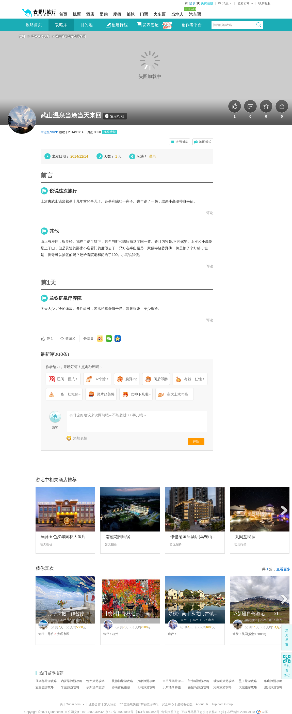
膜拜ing (127, 379)
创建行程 (117, 25)
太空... (120, 620)
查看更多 (283, 569)
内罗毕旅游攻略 (71, 681)
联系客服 (264, 3)
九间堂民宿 (245, 537)
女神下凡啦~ (136, 394)
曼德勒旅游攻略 (122, 681)
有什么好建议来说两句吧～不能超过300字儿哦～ (108, 415)
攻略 (22, 36)
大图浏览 (182, 142)
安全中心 (168, 704)
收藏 (67, 338)
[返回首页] (39, 11)
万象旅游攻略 (146, 681)
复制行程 (114, 116)
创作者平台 (192, 25)
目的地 (86, 25)
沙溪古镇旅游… (122, 687)
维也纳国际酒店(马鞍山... (192, 537)
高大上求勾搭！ (175, 394)
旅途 (54, 620)
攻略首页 (34, 25)
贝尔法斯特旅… (173, 687)
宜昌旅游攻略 (45, 687)
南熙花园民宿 (118, 537)
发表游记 (148, 24)
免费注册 (207, 3)
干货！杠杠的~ (64, 394)
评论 (209, 213)
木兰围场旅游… (173, 681)
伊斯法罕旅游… (97, 687)
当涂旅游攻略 (40, 36)
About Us (202, 704)
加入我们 (110, 704)
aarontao (251, 620)
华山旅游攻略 (273, 681)
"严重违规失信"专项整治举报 (139, 704)
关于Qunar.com (70, 704)
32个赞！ (97, 379)
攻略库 (61, 25)
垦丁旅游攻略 (248, 681)
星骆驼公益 (184, 704)
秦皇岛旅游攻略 (198, 687)
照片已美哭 (101, 394)
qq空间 (118, 338)
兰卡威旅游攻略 (198, 681)
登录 (192, 3)
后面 (284, 510)
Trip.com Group (222, 704)
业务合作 (95, 704)
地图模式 (205, 142)
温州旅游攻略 (273, 687)
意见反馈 (286, 637)
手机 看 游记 (287, 670)
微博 (100, 338)
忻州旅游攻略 (95, 681)
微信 (109, 338)
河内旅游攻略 (222, 687)
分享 (88, 339)
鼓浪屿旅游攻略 (224, 681)
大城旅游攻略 (248, 687)
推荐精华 (109, 132)
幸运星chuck (49, 132)
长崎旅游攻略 (146, 687)
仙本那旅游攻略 (46, 681)
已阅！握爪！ (63, 379)
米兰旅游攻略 (70, 687)
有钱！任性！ (190, 379)
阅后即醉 (156, 379)
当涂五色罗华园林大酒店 (63, 537)
